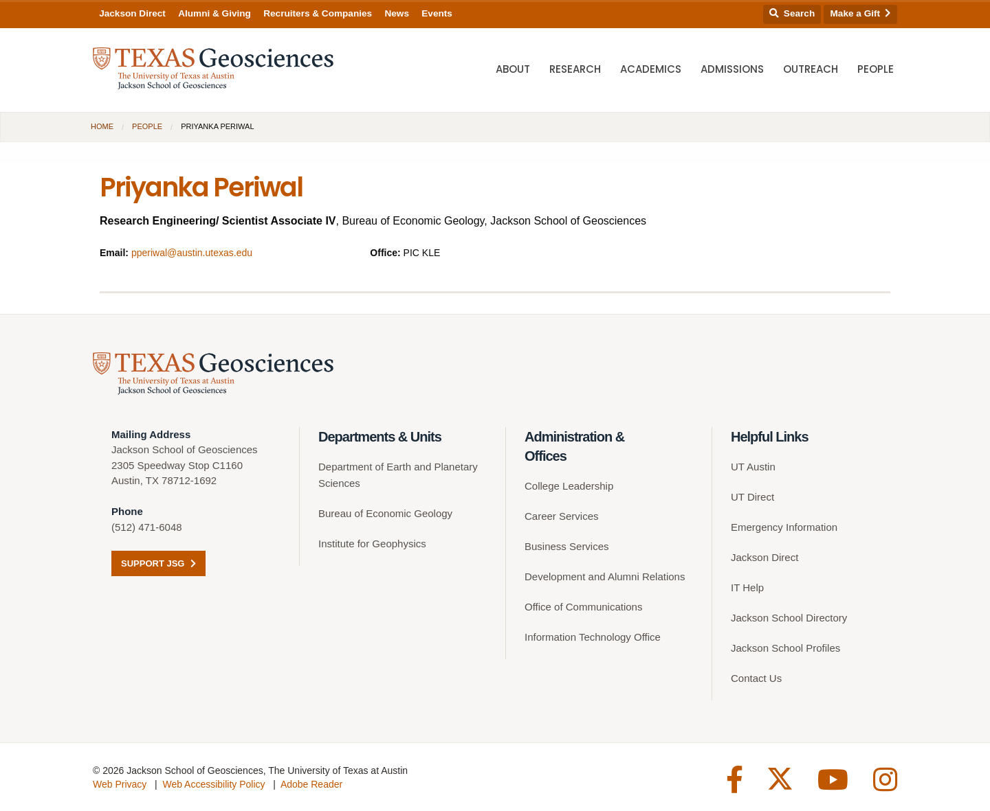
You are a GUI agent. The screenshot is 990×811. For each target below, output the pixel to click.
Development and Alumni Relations (605, 576)
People (875, 69)
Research (575, 69)
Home (102, 126)
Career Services (562, 516)
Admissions (732, 69)
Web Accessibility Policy (213, 784)
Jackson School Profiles (785, 648)
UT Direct (752, 497)
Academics (650, 69)
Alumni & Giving (214, 13)
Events (436, 13)
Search (792, 13)
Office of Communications (583, 607)
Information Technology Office (593, 637)
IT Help (747, 587)
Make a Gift (860, 13)
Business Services (567, 546)
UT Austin (753, 466)
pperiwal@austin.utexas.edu (191, 252)
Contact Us (756, 678)
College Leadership (569, 486)
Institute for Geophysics (372, 543)
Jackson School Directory (789, 618)
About (513, 69)
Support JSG (158, 563)
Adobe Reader (311, 784)
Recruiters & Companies (317, 13)
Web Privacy (119, 784)
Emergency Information (784, 527)
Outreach (810, 69)
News (396, 13)
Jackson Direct (132, 13)
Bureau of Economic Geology (385, 513)
